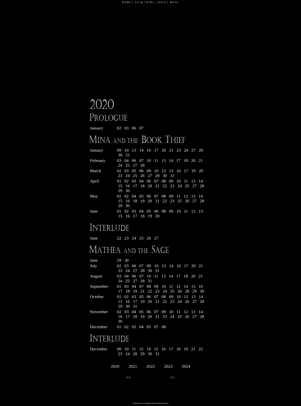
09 (119, 150)
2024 (186, 366)
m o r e (174, 2)
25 (127, 165)
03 (126, 128)
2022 (150, 366)
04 (126, 160)
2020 (115, 366)
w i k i (149, 2)
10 (126, 150)
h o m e (126, 2)
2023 (168, 366)
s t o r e (161, 2)
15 (120, 185)
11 (156, 160)
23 (178, 150)
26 (142, 175)
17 (156, 150)
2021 (133, 366)
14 (141, 150)
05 (134, 170)
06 (134, 128)
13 (134, 150)
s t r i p (139, 2)
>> (172, 377)
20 (163, 150)
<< (128, 377)
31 (127, 155)
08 (163, 181)
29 (120, 190)
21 (171, 150)
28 (201, 150)
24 (186, 150)
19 (193, 170)
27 (193, 150)
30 (120, 155)
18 (186, 160)
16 (149, 150)
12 (163, 170)
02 (119, 128)
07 (141, 128)
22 (165, 185)
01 (119, 181)
